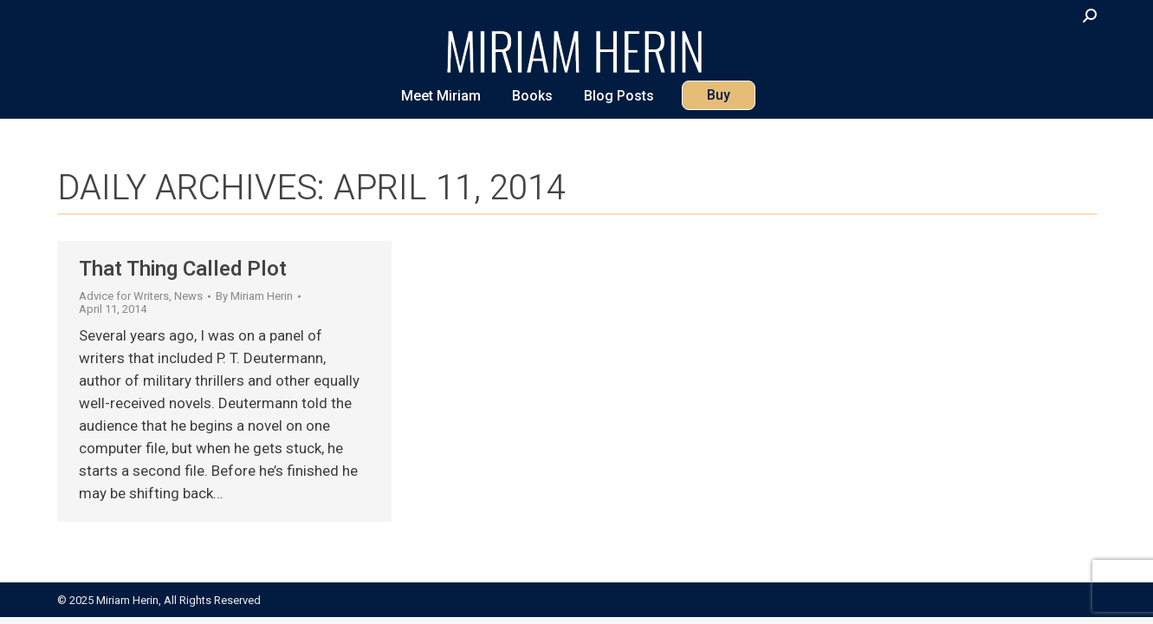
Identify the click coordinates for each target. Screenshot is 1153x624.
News (188, 295)
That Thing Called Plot (183, 269)
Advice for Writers (124, 295)
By (254, 295)
